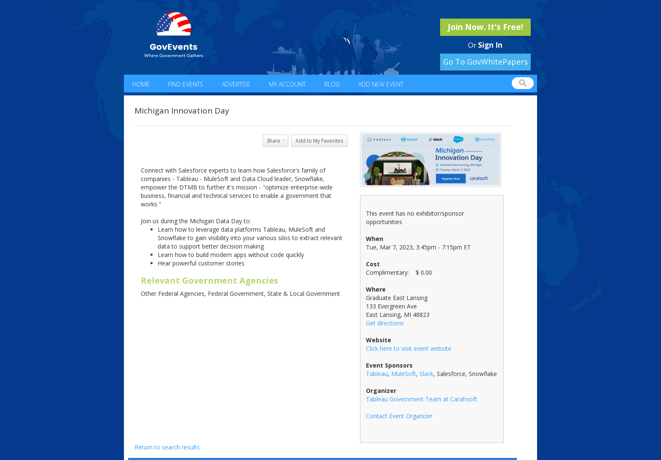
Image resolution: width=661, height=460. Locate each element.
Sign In (490, 45)
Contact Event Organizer (399, 416)
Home (141, 84)
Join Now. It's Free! (485, 27)
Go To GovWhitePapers (485, 62)
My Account (287, 84)
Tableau (377, 374)
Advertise (236, 84)
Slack (426, 374)
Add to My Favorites (319, 140)
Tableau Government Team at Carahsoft (421, 399)
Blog (332, 84)
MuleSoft (403, 374)
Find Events (185, 84)
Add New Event (380, 84)
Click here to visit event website (408, 348)
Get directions (385, 323)
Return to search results (167, 447)
